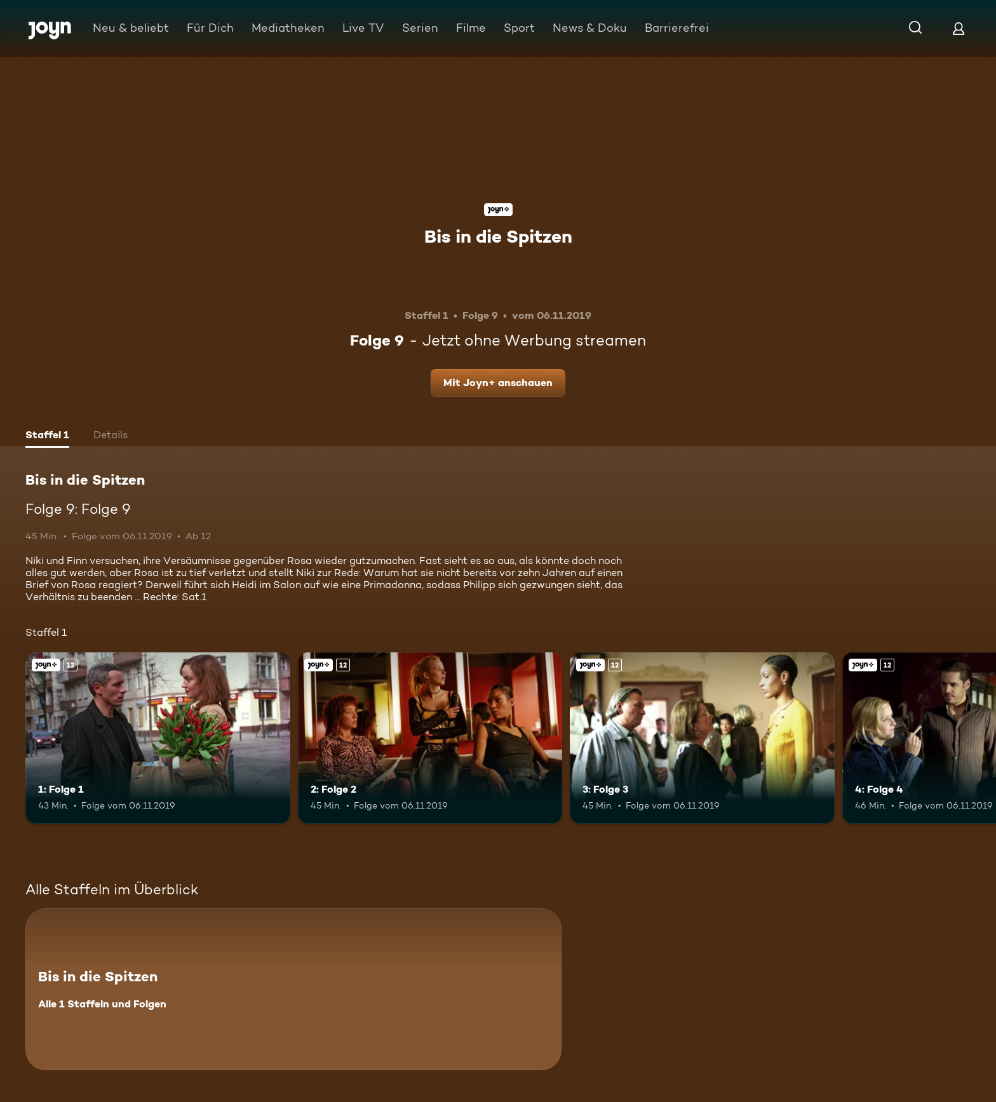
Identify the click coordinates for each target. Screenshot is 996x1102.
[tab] (47, 436)
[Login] (958, 28)
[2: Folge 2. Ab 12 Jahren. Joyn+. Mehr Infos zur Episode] (430, 738)
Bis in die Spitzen (498, 236)
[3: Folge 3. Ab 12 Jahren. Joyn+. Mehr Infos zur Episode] (702, 738)
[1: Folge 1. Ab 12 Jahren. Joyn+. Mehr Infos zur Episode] (157, 738)
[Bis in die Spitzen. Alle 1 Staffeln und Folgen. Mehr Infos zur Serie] (293, 989)
